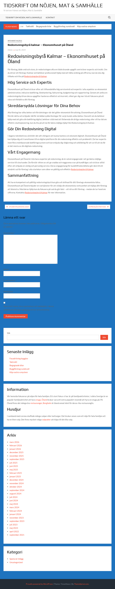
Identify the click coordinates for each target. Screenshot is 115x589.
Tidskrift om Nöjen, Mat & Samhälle (53, 5)
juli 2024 (13, 497)
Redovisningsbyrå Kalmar (35, 76)
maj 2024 (14, 504)
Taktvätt (30, 26)
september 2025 (17, 459)
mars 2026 (14, 442)
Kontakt (50, 17)
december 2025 (17, 452)
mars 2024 (14, 507)
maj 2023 (14, 528)
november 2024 (17, 483)
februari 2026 (16, 445)
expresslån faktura (97, 207)
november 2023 (17, 517)
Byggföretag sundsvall (64, 26)
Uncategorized (16, 562)
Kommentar (9, 233)
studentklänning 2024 (19, 207)
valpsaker (46, 419)
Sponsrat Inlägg (15, 41)
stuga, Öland (41, 400)
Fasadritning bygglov (19, 358)
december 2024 (17, 480)
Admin (10, 50)
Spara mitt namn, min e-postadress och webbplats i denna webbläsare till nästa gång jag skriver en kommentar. (28, 308)
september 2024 (17, 490)
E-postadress (9, 280)
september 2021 (17, 535)
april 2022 (14, 531)
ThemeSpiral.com (81, 584)
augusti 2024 (15, 493)
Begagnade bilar (43, 26)
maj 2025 (14, 469)
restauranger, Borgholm (40, 403)
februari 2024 (16, 511)
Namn (6, 269)
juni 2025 (14, 466)
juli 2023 (13, 524)
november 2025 (17, 456)
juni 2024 (14, 500)
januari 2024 (15, 514)
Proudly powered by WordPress (39, 584)
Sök (8, 333)
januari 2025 (15, 476)
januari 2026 (15, 449)
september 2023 (17, 521)
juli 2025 (13, 462)
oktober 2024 (16, 486)
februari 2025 (16, 473)
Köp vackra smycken (86, 26)
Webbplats (8, 291)
